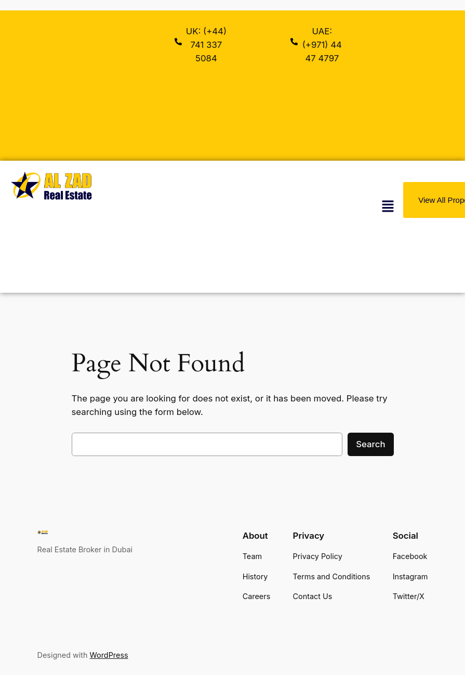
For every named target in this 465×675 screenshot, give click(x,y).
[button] (387, 206)
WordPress (109, 655)
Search (370, 444)
